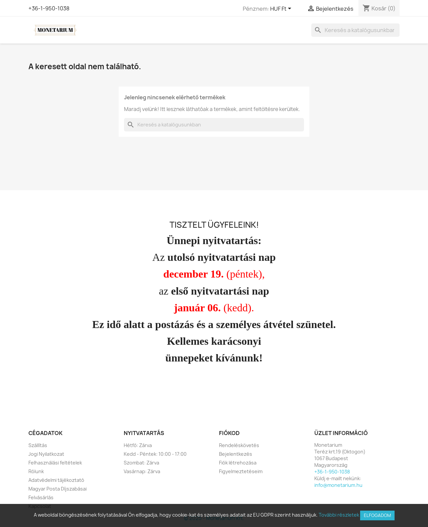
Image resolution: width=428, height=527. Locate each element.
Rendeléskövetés (239, 445)
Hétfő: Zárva (138, 445)
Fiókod (229, 433)
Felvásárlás (41, 497)
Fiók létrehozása (237, 462)
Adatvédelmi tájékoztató (56, 480)
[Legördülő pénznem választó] (282, 9)
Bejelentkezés (235, 454)
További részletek (339, 515)
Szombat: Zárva (141, 462)
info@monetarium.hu (338, 485)
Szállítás (37, 445)
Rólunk (36, 471)
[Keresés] (355, 30)
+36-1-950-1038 (49, 8)
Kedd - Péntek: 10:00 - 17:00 (155, 454)
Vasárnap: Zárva (142, 471)
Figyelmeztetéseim (240, 471)
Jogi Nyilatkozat (46, 454)
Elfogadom (377, 515)
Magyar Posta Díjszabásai (57, 489)
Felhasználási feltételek (55, 462)
